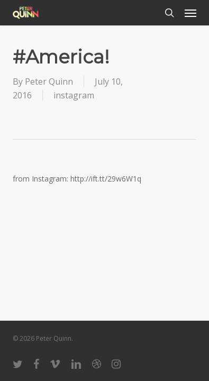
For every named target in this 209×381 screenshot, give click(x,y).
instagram (73, 95)
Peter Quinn (49, 81)
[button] (190, 12)
